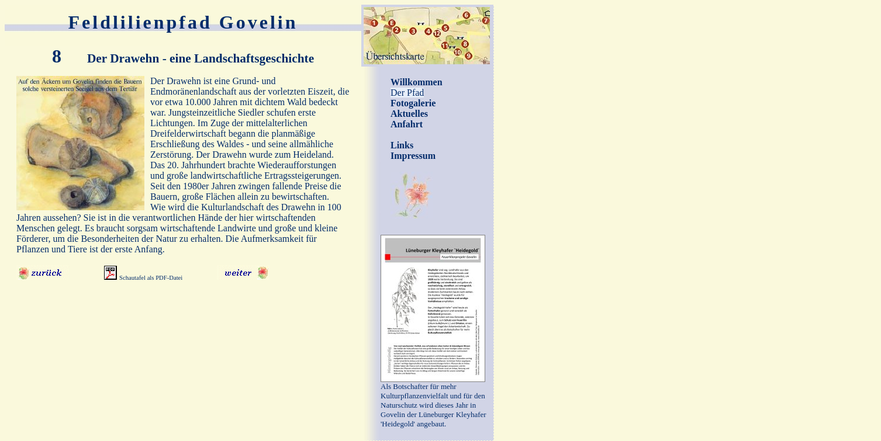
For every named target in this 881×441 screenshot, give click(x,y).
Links (402, 145)
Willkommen (417, 82)
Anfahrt (407, 124)
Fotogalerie (413, 103)
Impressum (413, 156)
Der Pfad (407, 93)
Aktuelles (409, 114)
